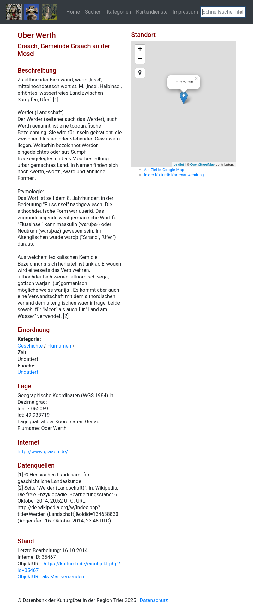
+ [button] (140, 49)
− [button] (140, 59)
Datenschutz (154, 600)
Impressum (185, 12)
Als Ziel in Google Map (164, 169)
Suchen (93, 12)
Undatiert (28, 372)
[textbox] (223, 12)
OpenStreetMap (202, 164)
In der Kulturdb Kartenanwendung (174, 174)
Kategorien (119, 12)
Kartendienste (151, 12)
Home (73, 12)
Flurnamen (59, 346)
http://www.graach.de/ (43, 452)
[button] (240, 12)
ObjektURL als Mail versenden (51, 577)
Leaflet (178, 164)
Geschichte (30, 346)
